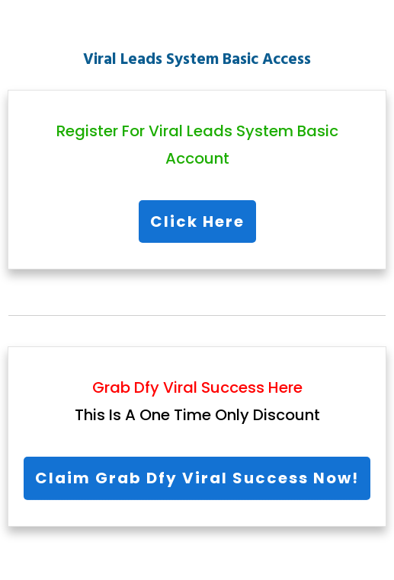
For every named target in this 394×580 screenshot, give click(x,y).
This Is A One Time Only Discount (197, 414)
